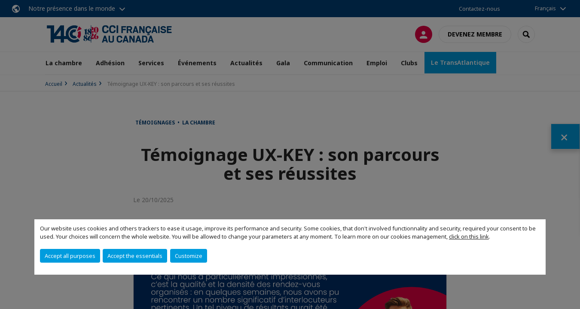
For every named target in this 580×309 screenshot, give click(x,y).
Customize (188, 256)
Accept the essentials (134, 256)
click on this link (469, 236)
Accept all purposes (70, 256)
